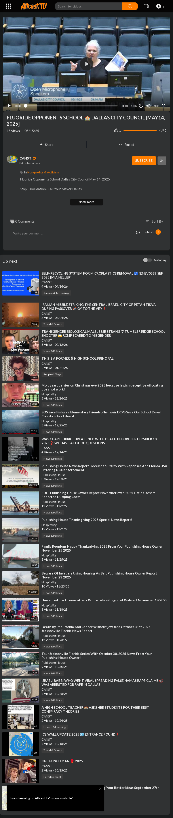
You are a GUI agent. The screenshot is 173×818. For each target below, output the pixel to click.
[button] (161, 6)
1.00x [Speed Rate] (134, 105)
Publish (152, 231)
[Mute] (148, 104)
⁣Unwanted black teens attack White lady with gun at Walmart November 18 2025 (104, 599)
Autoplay (160, 259)
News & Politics (53, 350)
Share (46, 143)
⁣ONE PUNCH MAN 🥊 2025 (62, 760)
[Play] (9, 104)
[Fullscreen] (163, 104)
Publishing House (54, 473)
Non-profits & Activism (43, 171)
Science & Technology (56, 292)
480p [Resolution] (156, 105)
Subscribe (143, 160)
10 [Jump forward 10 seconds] (141, 105)
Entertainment (52, 775)
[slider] (71, 104)
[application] (86, 63)
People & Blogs (52, 373)
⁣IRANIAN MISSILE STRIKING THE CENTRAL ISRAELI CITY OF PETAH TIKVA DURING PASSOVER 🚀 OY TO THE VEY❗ (99, 305)
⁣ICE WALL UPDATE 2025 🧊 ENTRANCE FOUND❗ (81, 733)
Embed (126, 143)
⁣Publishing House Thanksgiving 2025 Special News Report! (87, 518)
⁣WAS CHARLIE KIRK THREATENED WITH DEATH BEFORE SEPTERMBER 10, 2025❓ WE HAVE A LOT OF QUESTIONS (99, 440)
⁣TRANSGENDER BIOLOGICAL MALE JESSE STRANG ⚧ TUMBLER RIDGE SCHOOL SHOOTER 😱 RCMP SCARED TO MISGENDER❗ (103, 332)
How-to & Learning (55, 726)
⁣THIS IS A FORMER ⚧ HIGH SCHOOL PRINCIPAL (78, 357)
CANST (28, 157)
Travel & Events (53, 323)
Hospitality (49, 393)
